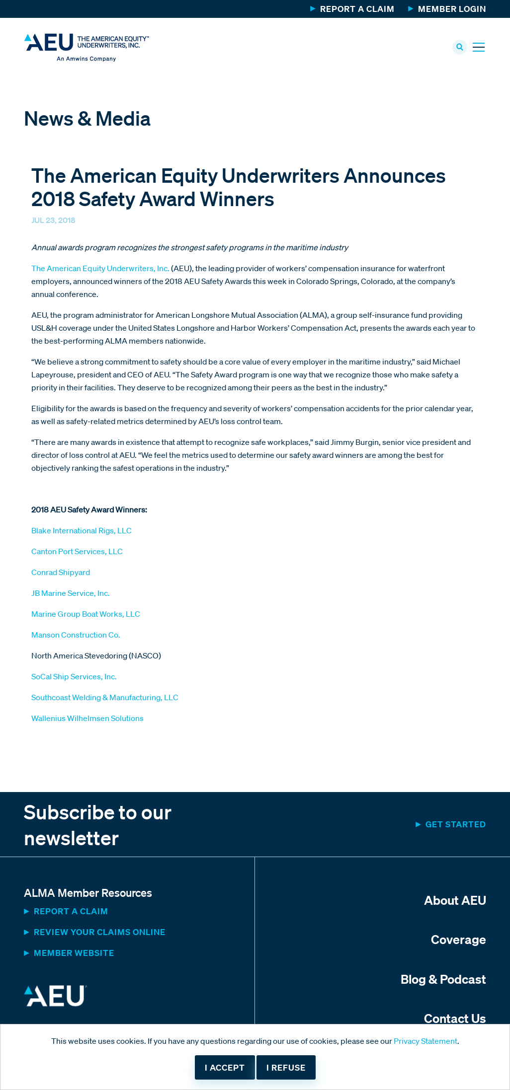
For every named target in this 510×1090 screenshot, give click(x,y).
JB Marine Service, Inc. (70, 594)
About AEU (455, 901)
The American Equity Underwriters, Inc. (101, 269)
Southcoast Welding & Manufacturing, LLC (104, 698)
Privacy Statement (425, 1041)
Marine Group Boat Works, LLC (85, 615)
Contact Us (455, 1018)
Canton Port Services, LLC (77, 552)
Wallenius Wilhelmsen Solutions (87, 719)
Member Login (452, 8)
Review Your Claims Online (100, 933)
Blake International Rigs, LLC (81, 531)
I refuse (286, 1067)
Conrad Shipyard (60, 573)
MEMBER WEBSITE (74, 953)
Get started (455, 825)
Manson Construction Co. (75, 636)
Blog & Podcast (443, 979)
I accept (225, 1067)
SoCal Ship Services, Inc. (74, 677)
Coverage (458, 940)
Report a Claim (357, 8)
